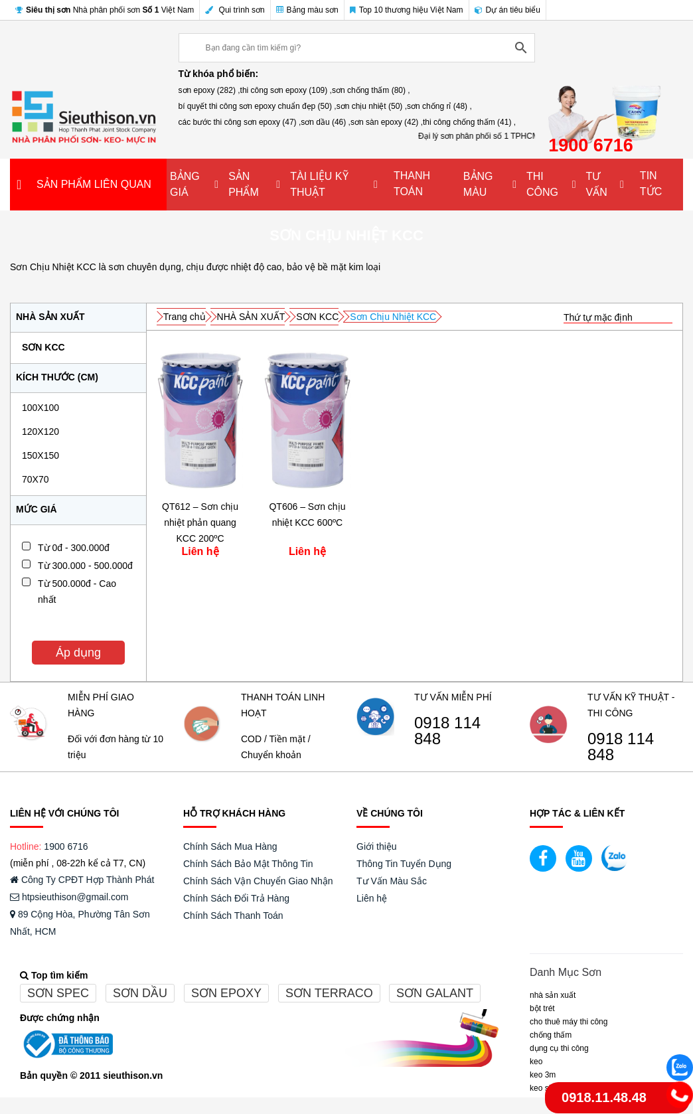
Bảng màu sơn (307, 10)
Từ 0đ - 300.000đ (74, 547)
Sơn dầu (140, 993)
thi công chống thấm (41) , (469, 122)
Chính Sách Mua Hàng (230, 846)
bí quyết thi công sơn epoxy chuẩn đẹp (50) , (258, 106)
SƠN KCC (43, 347)
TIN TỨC (651, 183)
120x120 (40, 431)
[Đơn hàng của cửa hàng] (618, 317)
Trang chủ (184, 316)
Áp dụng (78, 652)
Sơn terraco (329, 993)
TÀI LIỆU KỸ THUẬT (319, 184)
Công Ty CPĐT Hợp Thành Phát (82, 879)
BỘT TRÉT (542, 1008)
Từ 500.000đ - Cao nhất (77, 591)
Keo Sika (544, 1088)
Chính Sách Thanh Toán (233, 915)
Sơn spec (58, 993)
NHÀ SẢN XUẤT (251, 316)
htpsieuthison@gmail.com (69, 897)
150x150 (40, 455)
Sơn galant (434, 993)
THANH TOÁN (412, 183)
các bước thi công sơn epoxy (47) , (240, 122)
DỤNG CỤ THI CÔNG (559, 1048)
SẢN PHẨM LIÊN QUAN (94, 184)
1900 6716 (66, 846)
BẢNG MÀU (478, 184)
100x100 (40, 407)
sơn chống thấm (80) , (371, 90)
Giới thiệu (376, 846)
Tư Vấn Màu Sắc (391, 881)
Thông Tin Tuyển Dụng (403, 863)
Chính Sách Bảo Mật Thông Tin (248, 863)
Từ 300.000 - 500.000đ (85, 565)
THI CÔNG (542, 184)
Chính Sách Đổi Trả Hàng (236, 898)
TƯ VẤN (596, 184)
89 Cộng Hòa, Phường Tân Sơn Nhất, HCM (80, 923)
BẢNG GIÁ (185, 184)
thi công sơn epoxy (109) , (286, 90)
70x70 (35, 479)
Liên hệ (371, 898)
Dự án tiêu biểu (507, 10)
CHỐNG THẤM (551, 1035)
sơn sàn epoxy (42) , (386, 122)
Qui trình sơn (234, 10)
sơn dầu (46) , (325, 122)
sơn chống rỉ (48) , (439, 106)
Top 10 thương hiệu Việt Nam (406, 10)
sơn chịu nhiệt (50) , (372, 106)
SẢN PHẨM (243, 184)
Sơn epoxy (226, 993)
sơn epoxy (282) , (209, 90)
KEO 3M (543, 1074)
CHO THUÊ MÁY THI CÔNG (568, 1021)
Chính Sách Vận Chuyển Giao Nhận (258, 881)
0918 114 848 (447, 731)
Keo (536, 1061)
